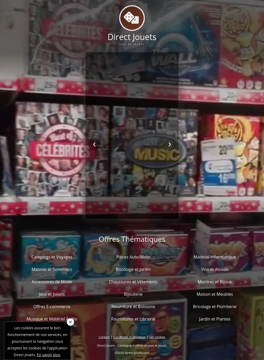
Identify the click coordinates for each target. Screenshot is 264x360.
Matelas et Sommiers (52, 269)
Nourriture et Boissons (133, 306)
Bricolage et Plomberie (214, 306)
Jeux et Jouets (52, 294)
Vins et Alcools (215, 269)
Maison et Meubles (214, 294)
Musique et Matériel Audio (52, 319)
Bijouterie (133, 294)
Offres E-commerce (51, 306)
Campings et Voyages (51, 257)
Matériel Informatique (215, 257)
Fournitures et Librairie (133, 319)
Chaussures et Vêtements (133, 282)
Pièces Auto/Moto (133, 257)
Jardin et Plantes (214, 319)
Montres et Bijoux (215, 282)
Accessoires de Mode (52, 282)
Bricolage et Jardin (133, 269)
